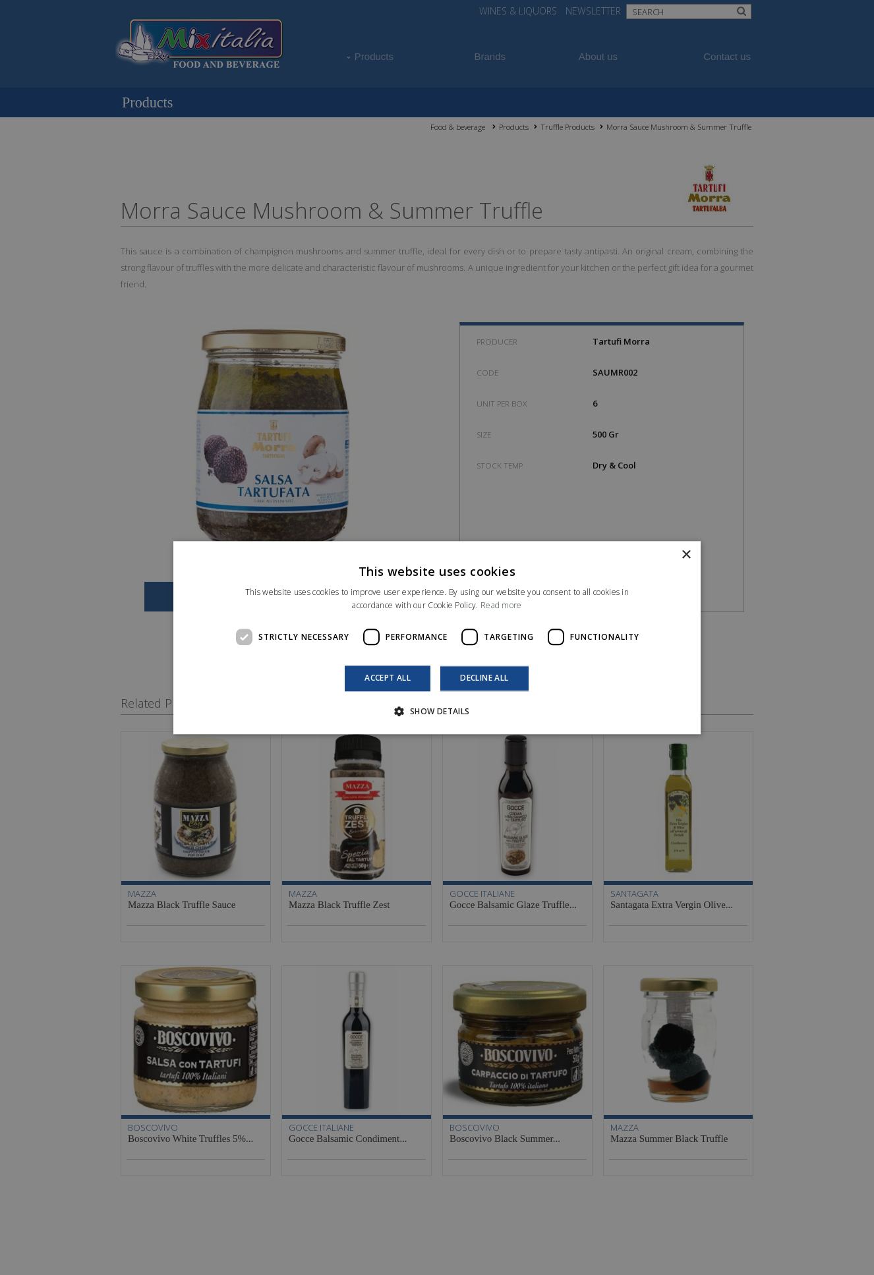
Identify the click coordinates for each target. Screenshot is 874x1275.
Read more (501, 605)
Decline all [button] (484, 678)
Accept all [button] (387, 678)
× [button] (686, 555)
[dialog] (437, 637)
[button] (436, 711)
